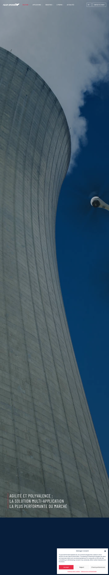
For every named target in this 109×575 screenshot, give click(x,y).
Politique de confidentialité (88, 571)
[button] (105, 551)
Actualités (70, 5)
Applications (37, 5)
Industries (48, 5)
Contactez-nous (99, 5)
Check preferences (98, 567)
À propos (59, 5)
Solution (25, 5)
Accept (66, 567)
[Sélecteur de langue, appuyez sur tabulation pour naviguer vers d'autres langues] (89, 5)
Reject (81, 567)
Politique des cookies (74, 571)
